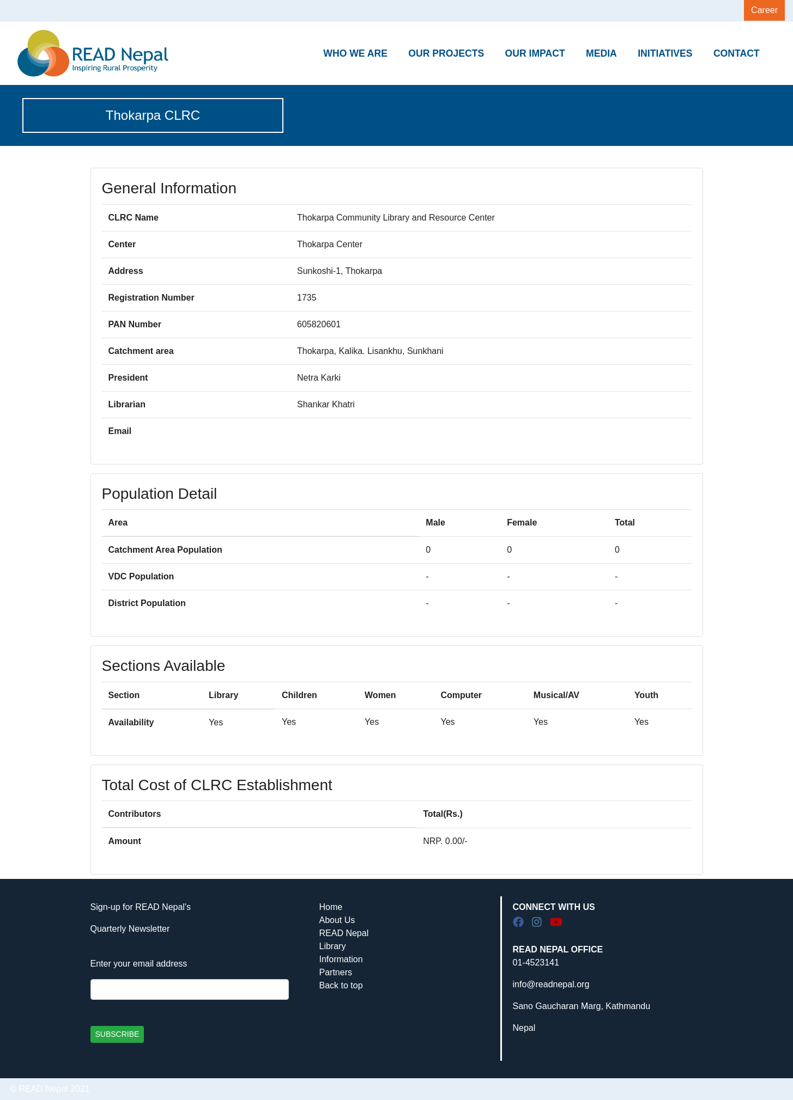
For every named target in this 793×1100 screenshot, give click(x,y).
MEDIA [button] (601, 53)
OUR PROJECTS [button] (446, 53)
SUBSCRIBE (117, 1034)
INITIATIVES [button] (665, 53)
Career (764, 10)
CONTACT (736, 53)
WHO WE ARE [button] (355, 53)
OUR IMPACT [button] (535, 53)
